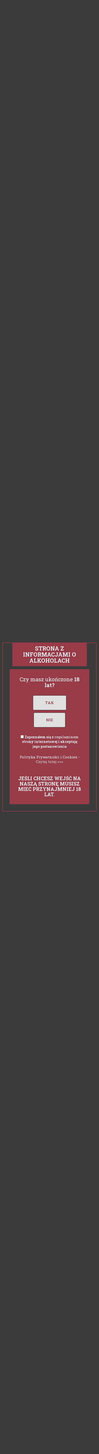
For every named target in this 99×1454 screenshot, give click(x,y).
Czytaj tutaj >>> (49, 761)
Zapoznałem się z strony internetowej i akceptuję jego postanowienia (50, 742)
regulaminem (66, 737)
